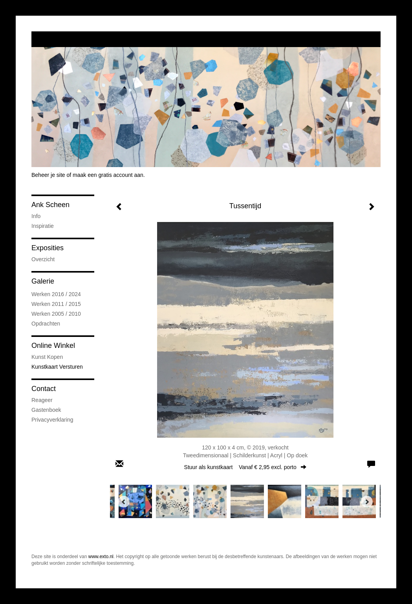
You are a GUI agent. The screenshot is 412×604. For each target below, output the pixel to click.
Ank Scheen (50, 205)
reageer (42, 400)
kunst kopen (47, 357)
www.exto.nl (101, 556)
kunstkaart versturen (57, 367)
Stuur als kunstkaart (245, 467)
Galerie (42, 281)
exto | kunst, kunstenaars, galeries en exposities (53, 39)
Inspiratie (42, 226)
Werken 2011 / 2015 (56, 304)
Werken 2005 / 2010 (56, 314)
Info (35, 216)
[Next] (367, 502)
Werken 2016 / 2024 (56, 294)
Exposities (47, 248)
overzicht (43, 259)
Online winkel (53, 345)
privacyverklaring (52, 420)
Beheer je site (48, 175)
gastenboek (46, 410)
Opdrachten (45, 323)
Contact (43, 389)
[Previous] (124, 502)
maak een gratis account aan (108, 175)
